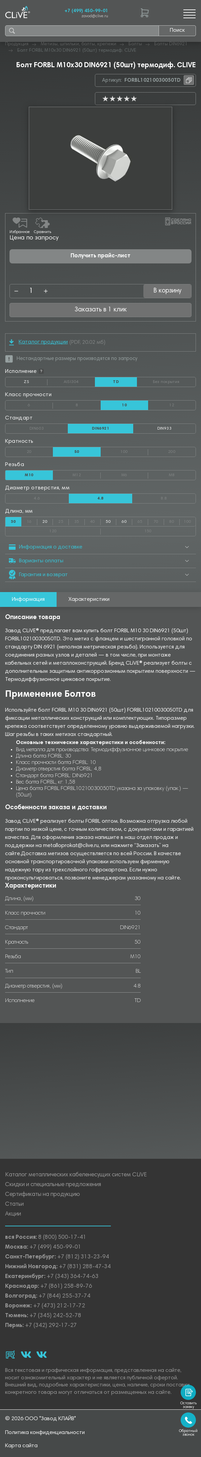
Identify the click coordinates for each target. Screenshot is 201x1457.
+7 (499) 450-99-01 (86, 11)
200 (182, 450)
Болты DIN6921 (170, 44)
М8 (182, 473)
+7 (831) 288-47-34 (85, 1267)
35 (79, 520)
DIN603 (48, 427)
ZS (35, 383)
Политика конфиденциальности (45, 1432)
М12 (87, 473)
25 (63, 520)
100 (134, 450)
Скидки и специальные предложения (53, 1185)
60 (124, 522)
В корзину (167, 291)
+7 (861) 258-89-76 (66, 1286)
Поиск (177, 30)
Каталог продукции (38, 342)
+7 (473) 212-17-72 (59, 1306)
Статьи (14, 1204)
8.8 (178, 497)
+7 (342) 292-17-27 (51, 1326)
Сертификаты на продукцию (42, 1195)
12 (182, 404)
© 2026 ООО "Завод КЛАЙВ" (40, 1419)
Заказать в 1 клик (101, 310)
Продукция (16, 44)
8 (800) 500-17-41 (62, 1238)
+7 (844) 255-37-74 (65, 1296)
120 (74, 530)
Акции (13, 1214)
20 (40, 450)
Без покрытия (174, 380)
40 (95, 520)
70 (159, 520)
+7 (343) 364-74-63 (73, 1277)
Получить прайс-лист (100, 256)
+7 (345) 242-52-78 (55, 1316)
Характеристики (88, 599)
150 (170, 530)
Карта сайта (21, 1446)
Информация (28, 599)
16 (32, 520)
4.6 (51, 497)
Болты (135, 44)
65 (143, 520)
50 (108, 522)
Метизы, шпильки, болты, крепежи (78, 44)
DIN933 (164, 429)
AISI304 (79, 382)
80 (174, 520)
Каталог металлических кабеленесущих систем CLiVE (76, 1175)
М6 (134, 473)
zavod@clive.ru (94, 16)
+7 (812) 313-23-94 (83, 1257)
